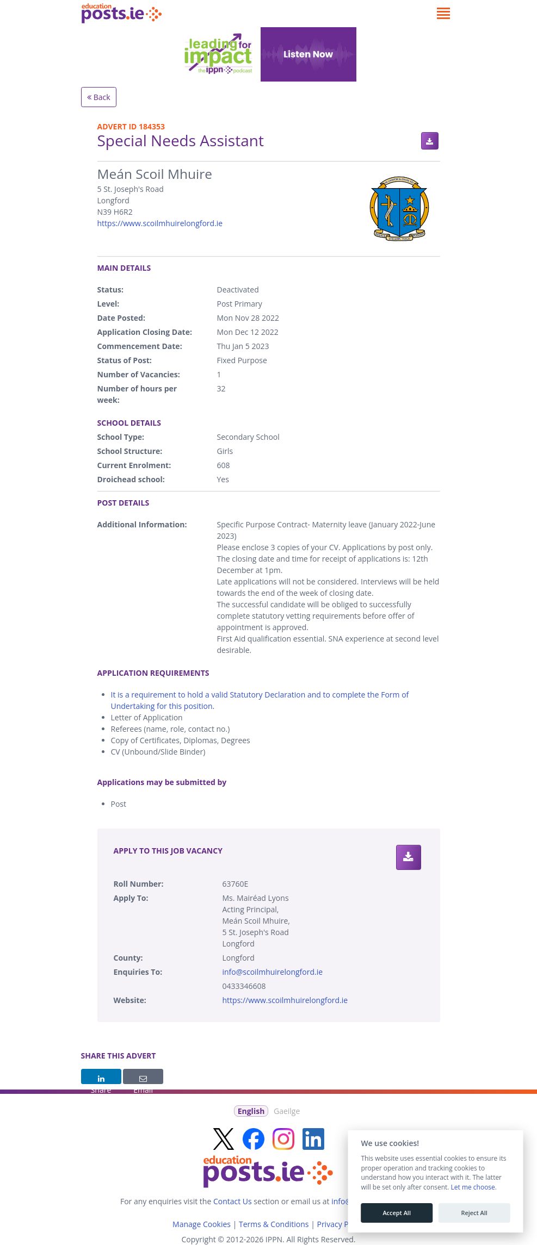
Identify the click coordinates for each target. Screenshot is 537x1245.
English (251, 1111)
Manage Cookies (201, 1224)
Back (98, 97)
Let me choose (472, 1187)
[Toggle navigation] (443, 13)
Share (101, 1080)
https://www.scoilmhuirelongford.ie (160, 223)
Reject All (474, 1213)
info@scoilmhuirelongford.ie (273, 972)
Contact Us (232, 1201)
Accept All (396, 1213)
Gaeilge (287, 1111)
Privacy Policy (340, 1224)
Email (143, 1080)
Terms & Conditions (274, 1224)
